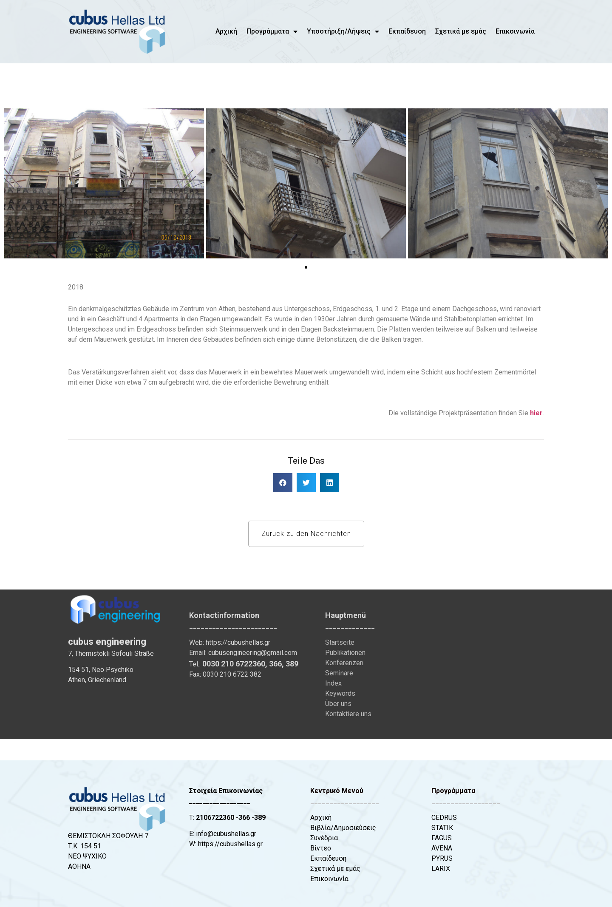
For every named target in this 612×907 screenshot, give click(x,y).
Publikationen (345, 653)
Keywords (340, 693)
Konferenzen (344, 663)
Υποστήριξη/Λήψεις (343, 31)
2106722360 (215, 817)
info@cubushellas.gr (226, 834)
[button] (13, 184)
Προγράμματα (272, 31)
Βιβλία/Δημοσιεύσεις (343, 828)
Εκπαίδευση (407, 31)
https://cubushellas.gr (238, 642)
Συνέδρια (324, 838)
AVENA (441, 848)
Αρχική (226, 31)
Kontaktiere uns (348, 714)
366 (275, 663)
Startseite (339, 642)
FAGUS (441, 838)
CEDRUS (444, 817)
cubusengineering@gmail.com (252, 653)
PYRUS (442, 858)
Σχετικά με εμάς (460, 31)
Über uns (338, 704)
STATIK (442, 828)
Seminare (339, 673)
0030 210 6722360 (233, 663)
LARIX (440, 868)
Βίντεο (320, 848)
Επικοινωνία (515, 31)
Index (333, 683)
